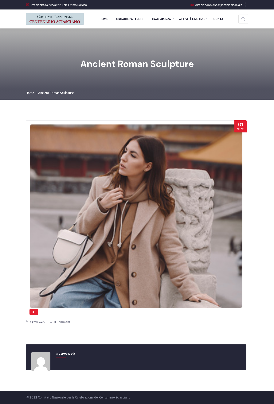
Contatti (220, 19)
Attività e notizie (192, 19)
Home (104, 19)
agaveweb (37, 322)
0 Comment (62, 322)
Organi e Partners (129, 19)
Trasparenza (161, 19)
